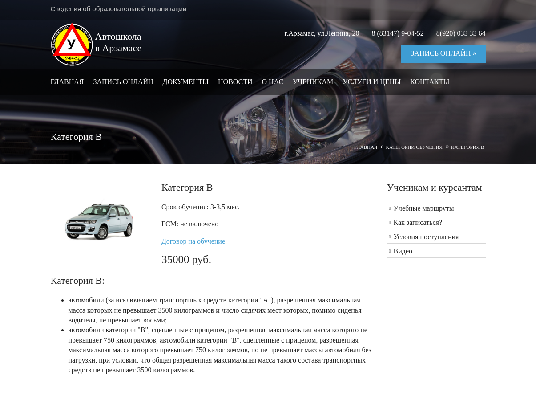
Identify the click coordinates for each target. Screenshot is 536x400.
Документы (186, 82)
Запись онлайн (123, 82)
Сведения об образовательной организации (119, 8)
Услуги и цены (372, 82)
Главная (67, 82)
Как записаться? (418, 222)
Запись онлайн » (443, 53)
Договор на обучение (193, 241)
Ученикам (313, 82)
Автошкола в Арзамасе (118, 42)
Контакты (429, 82)
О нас (273, 82)
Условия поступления (426, 237)
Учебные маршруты (424, 208)
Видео (403, 251)
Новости (235, 82)
